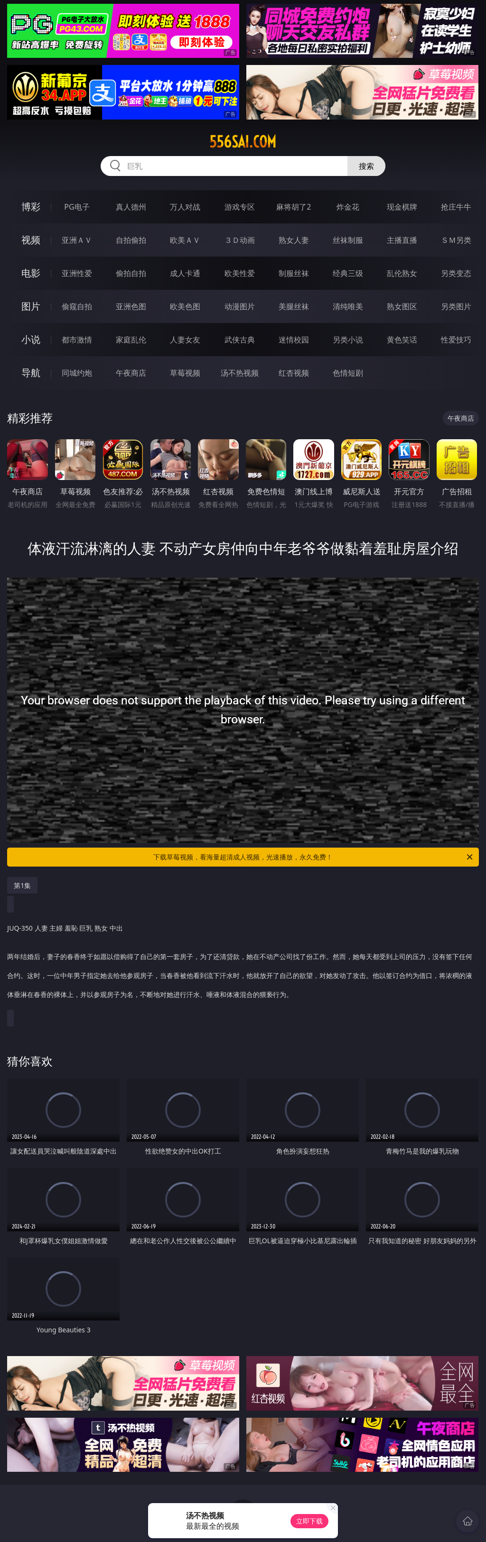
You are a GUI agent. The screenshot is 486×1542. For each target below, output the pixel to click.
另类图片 (456, 306)
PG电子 (76, 207)
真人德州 (131, 207)
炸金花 (347, 207)
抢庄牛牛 (456, 207)
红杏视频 (294, 373)
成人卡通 (185, 273)
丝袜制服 (348, 240)
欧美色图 (185, 306)
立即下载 (309, 1520)
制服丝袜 (294, 273)
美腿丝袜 (294, 306)
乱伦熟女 (402, 273)
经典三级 (348, 273)
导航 (30, 372)
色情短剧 (348, 373)
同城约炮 (77, 373)
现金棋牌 (402, 207)
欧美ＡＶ (185, 240)
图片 (30, 306)
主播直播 (402, 240)
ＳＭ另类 (456, 240)
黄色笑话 (402, 339)
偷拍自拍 (131, 273)
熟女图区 (402, 306)
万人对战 (185, 207)
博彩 (30, 206)
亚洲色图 (131, 306)
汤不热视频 (240, 373)
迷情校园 (294, 339)
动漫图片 (239, 306)
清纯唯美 (348, 306)
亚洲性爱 (77, 273)
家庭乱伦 (131, 339)
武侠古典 (239, 339)
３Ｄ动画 (239, 240)
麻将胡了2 (293, 207)
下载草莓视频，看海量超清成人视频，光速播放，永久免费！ (313, 857)
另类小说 (348, 339)
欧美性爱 (239, 273)
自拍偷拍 (131, 240)
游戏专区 (239, 207)
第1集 (22, 885)
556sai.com (242, 141)
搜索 (366, 166)
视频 (30, 239)
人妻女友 (185, 339)
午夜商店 (131, 373)
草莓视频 (185, 373)
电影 (30, 273)
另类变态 (456, 273)
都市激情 (77, 339)
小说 (30, 339)
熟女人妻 (294, 240)
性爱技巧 (456, 339)
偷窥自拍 (77, 306)
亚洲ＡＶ (77, 240)
